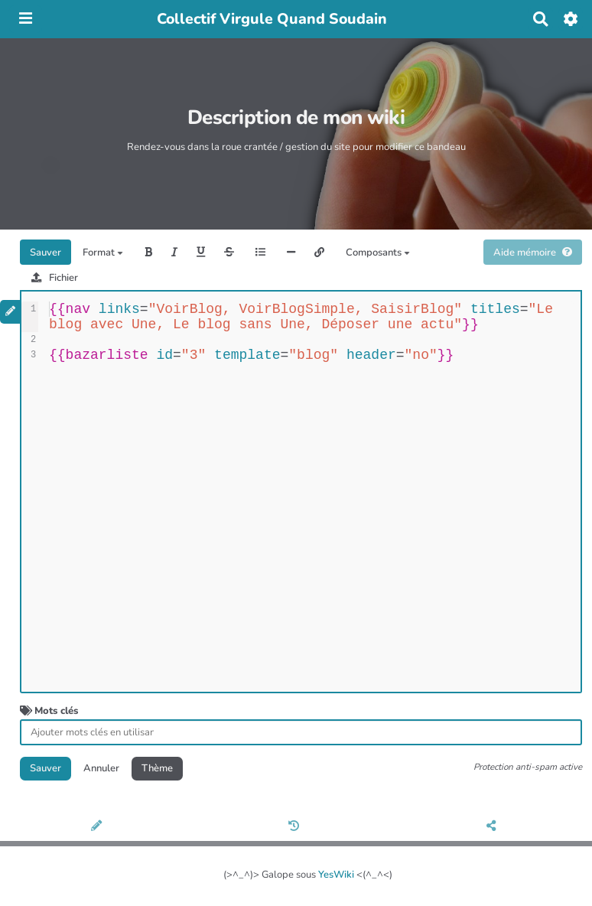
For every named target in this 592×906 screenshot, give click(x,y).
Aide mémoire (532, 252)
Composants (378, 252)
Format (103, 252)
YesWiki (336, 875)
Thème (157, 768)
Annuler (101, 768)
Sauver (45, 252)
